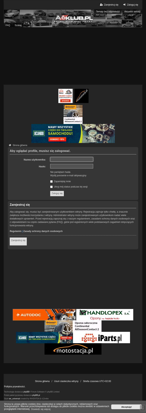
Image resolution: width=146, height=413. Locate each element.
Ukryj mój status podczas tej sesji (68, 186)
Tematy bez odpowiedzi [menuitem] (108, 11)
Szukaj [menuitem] (18, 25)
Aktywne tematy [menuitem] (132, 11)
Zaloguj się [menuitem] (130, 4)
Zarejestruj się (18, 240)
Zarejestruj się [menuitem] (108, 4)
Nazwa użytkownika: (35, 159)
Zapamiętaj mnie (60, 181)
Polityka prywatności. (14, 386)
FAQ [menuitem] (8, 25)
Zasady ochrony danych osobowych (43, 231)
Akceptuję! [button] (126, 407)
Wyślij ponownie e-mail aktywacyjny (68, 175)
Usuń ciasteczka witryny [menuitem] (66, 381)
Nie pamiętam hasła (60, 172)
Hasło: (42, 166)
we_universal (14, 399)
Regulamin (15, 231)
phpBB (26, 392)
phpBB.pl (36, 395)
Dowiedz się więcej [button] (40, 409)
